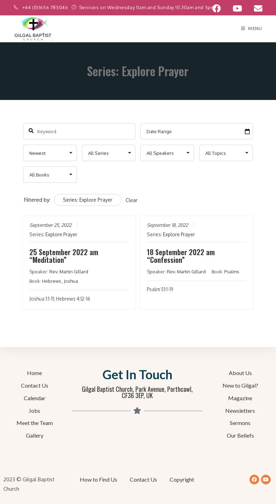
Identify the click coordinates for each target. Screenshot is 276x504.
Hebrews (52, 281)
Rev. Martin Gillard (69, 271)
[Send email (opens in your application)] (255, 8)
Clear (131, 200)
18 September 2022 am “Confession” (181, 256)
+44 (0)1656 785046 (45, 7)
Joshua (71, 281)
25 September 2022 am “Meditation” (64, 256)
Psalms (232, 271)
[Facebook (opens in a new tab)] (216, 8)
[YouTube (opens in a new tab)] (237, 8)
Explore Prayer (62, 234)
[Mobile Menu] (251, 28)
